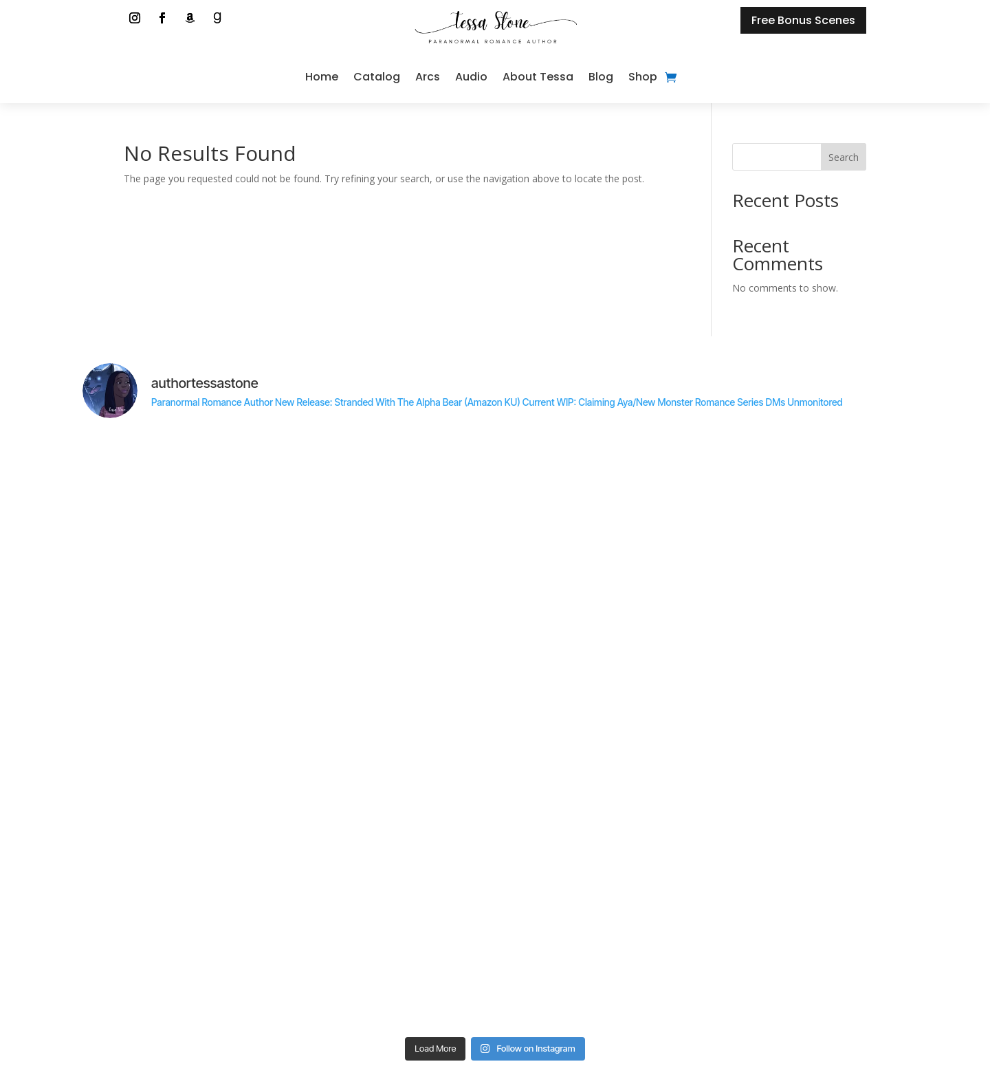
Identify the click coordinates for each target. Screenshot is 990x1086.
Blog (600, 77)
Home (321, 77)
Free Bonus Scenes (803, 20)
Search (843, 157)
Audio (471, 77)
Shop (642, 77)
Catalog (376, 77)
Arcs (427, 77)
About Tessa (538, 77)
